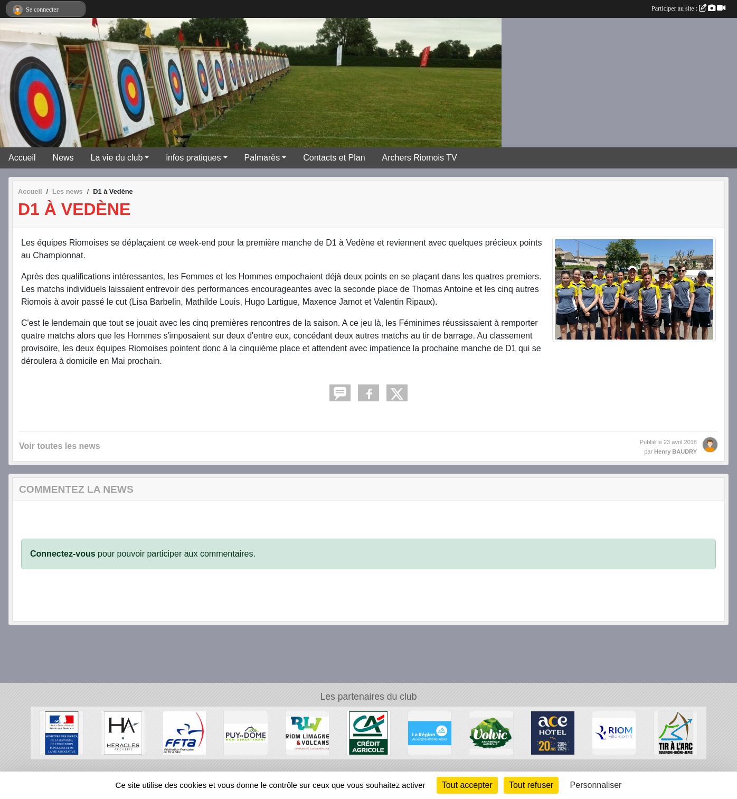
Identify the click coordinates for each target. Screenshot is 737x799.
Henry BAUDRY (675, 451)
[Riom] (614, 732)
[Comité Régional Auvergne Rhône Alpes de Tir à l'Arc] (675, 732)
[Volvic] (491, 732)
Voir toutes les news (59, 445)
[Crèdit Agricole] (368, 732)
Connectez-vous (63, 553)
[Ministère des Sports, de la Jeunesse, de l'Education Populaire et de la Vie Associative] (61, 732)
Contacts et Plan (334, 157)
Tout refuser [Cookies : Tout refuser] (531, 785)
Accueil (22, 157)
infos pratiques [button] (193, 157)
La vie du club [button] (117, 157)
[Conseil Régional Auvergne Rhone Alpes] (430, 732)
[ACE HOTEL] (553, 732)
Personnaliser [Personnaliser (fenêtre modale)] (596, 785)
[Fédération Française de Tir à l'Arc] (184, 732)
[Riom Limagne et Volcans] (307, 732)
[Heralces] (123, 732)
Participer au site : (688, 8)
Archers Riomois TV (419, 157)
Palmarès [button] (262, 157)
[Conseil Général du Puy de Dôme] (245, 732)
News (63, 157)
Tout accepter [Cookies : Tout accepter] (467, 785)
